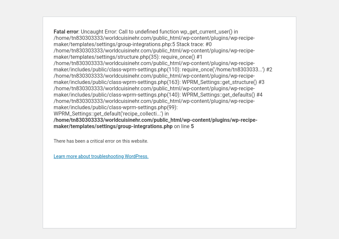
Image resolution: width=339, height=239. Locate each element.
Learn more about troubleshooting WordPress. (101, 156)
